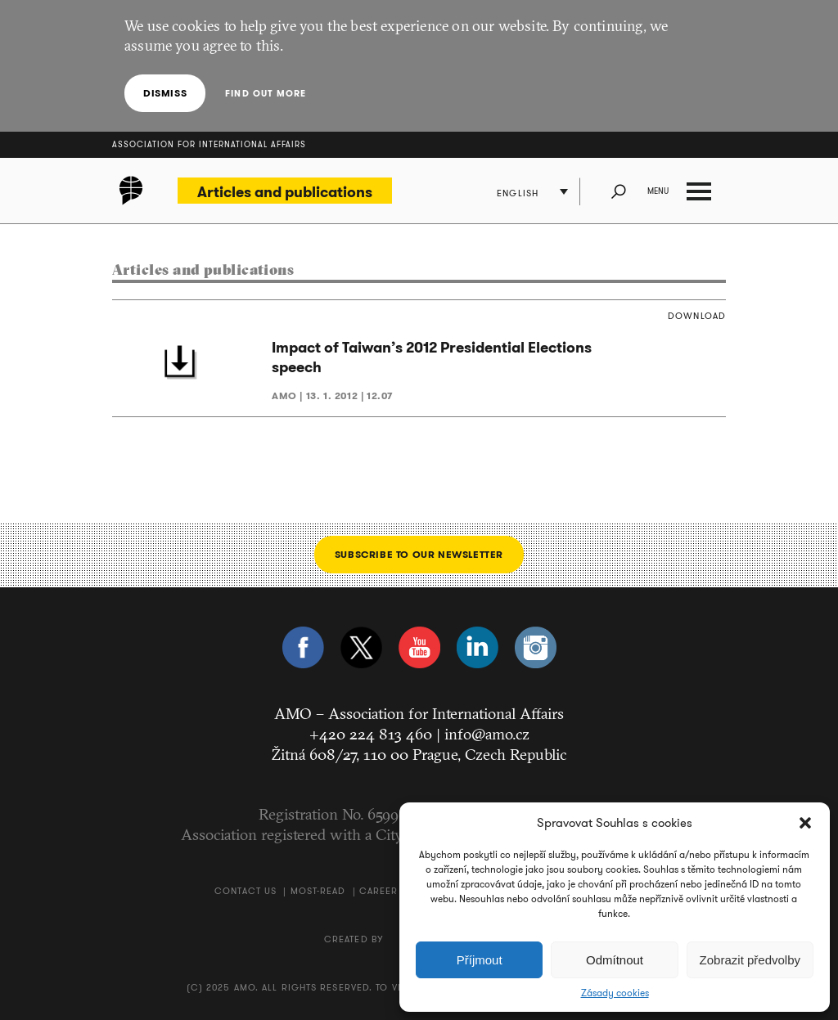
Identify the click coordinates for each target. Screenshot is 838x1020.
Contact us (245, 890)
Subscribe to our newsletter (419, 554)
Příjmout (479, 960)
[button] (805, 823)
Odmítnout (614, 960)
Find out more (265, 93)
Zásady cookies (615, 993)
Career (379, 890)
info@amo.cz (486, 734)
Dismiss (165, 93)
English (517, 193)
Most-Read (318, 890)
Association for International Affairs (209, 144)
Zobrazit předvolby (750, 960)
